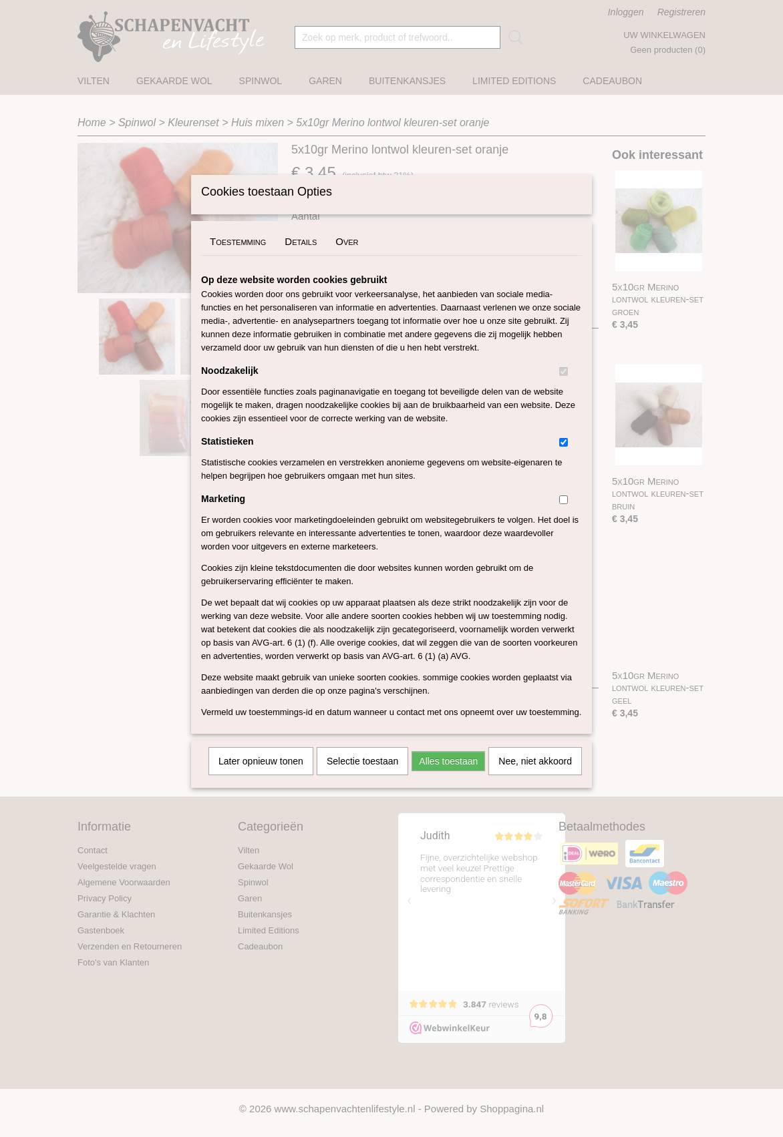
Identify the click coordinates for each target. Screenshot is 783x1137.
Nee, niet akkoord (535, 778)
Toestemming (238, 258)
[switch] (563, 389)
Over (346, 258)
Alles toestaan (448, 778)
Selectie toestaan (362, 778)
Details (301, 258)
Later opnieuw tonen (260, 778)
